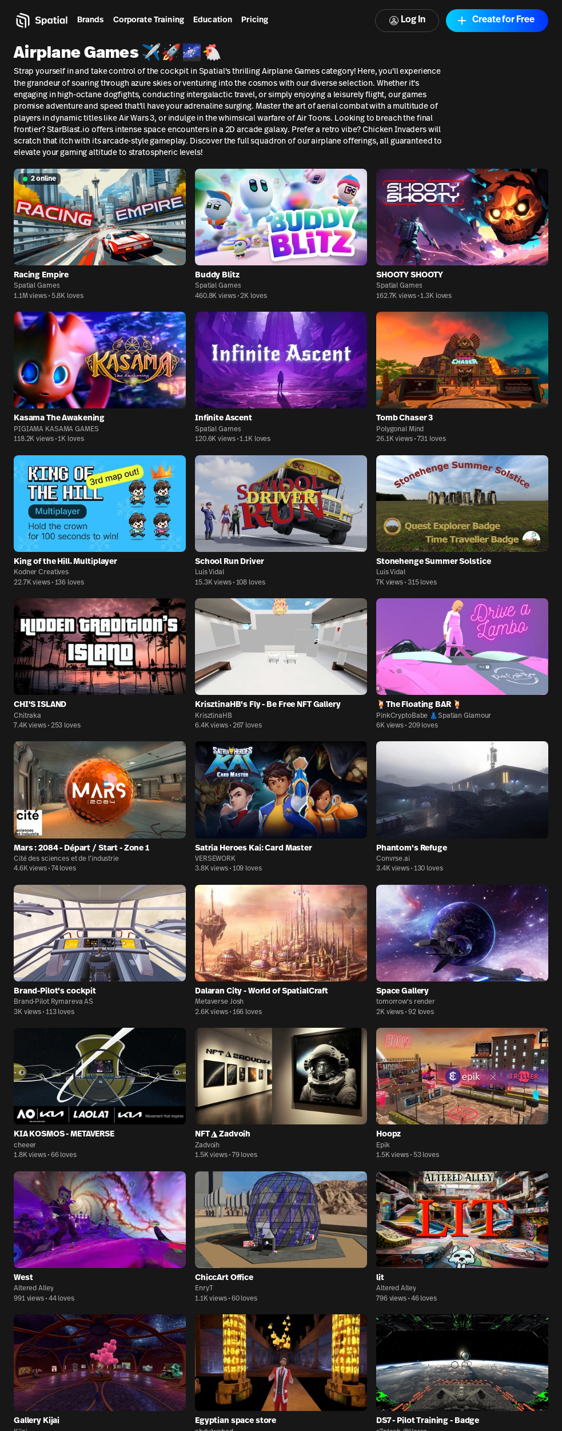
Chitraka (27, 716)
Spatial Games (36, 286)
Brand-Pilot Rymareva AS (53, 1002)
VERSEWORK (215, 859)
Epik (383, 1145)
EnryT (204, 1288)
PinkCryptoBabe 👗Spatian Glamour (433, 716)
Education (212, 20)
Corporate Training (149, 20)
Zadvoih (207, 1145)
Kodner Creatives (41, 572)
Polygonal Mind (400, 429)
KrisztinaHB (213, 716)
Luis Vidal (209, 572)
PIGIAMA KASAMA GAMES (56, 429)
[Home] (41, 20)
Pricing (254, 20)
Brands (90, 20)
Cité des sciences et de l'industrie (66, 859)
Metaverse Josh (219, 1002)
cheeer (25, 1145)
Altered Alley (33, 1288)
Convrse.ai (393, 859)
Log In (407, 20)
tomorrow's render (405, 1002)
